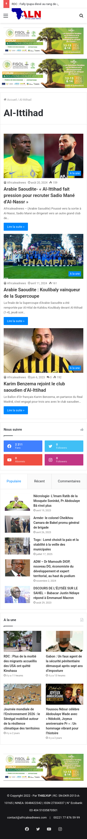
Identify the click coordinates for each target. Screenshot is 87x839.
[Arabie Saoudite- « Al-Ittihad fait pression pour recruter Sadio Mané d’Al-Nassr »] (43, 155)
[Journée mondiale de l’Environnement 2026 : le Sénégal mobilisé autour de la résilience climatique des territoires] (22, 694)
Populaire (14, 481)
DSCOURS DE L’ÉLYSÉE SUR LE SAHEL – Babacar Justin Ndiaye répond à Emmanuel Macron (56, 593)
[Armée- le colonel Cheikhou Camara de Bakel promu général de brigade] (17, 524)
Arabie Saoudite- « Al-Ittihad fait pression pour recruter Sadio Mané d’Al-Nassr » (39, 195)
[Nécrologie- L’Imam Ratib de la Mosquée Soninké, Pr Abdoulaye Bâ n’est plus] (17, 502)
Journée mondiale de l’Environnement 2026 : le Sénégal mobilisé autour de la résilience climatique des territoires (22, 718)
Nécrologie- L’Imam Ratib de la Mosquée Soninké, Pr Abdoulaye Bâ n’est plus (56, 500)
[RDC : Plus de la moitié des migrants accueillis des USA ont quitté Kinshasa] (22, 641)
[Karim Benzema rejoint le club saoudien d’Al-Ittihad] (43, 350)
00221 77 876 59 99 (67, 817)
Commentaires (69, 481)
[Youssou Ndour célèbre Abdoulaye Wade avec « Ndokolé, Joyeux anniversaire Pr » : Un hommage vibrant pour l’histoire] (64, 694)
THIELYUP (44, 795)
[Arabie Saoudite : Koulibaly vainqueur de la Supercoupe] (43, 256)
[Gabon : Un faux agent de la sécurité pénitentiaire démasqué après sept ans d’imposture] (64, 641)
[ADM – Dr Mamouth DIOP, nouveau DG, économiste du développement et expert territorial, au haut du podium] (17, 567)
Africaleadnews (16, 182)
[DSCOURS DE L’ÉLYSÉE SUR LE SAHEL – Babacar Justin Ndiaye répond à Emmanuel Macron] (17, 594)
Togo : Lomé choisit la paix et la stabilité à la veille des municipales (56, 544)
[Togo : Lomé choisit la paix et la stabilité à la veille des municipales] (17, 546)
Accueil (10, 99)
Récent (39, 481)
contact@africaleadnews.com (27, 817)
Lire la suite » (15, 226)
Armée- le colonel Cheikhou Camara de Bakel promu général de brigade (56, 522)
